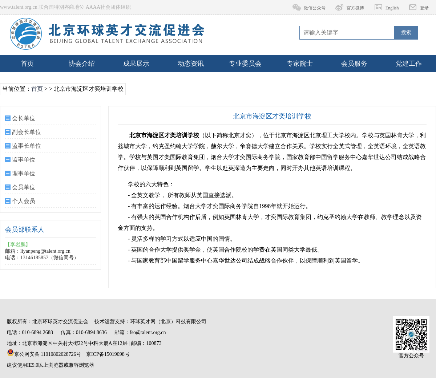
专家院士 (300, 63)
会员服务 (354, 63)
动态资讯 (191, 63)
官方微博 (355, 8)
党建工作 (409, 63)
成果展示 (136, 63)
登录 (424, 8)
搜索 (406, 32)
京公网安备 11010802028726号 (44, 353)
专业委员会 (245, 63)
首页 (27, 63)
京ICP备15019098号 (108, 354)
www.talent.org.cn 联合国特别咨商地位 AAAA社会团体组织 (65, 7)
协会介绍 (82, 63)
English (392, 8)
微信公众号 (315, 8)
